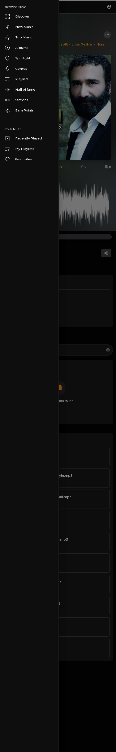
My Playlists (19, 149)
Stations (16, 100)
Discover (17, 16)
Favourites (18, 159)
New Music (19, 27)
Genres (16, 68)
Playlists (17, 79)
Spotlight (17, 58)
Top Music (18, 37)
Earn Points (19, 110)
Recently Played (23, 138)
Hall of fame (20, 89)
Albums (16, 48)
